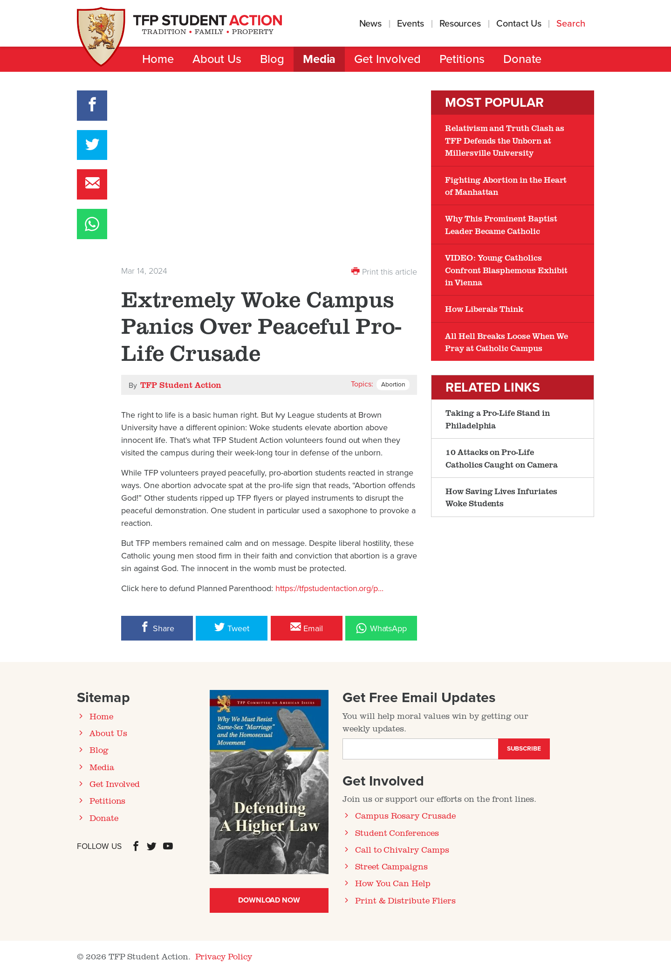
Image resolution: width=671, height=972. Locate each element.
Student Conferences (397, 832)
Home (158, 59)
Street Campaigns (391, 866)
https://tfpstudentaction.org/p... (329, 588)
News (370, 23)
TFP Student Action (180, 384)
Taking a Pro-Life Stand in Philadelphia (497, 418)
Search (572, 23)
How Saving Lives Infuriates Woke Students (501, 497)
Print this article (384, 271)
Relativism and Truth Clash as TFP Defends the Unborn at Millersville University (504, 140)
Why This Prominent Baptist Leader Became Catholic (501, 224)
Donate (522, 59)
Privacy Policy (223, 956)
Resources (460, 23)
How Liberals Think (484, 308)
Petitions (462, 59)
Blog (272, 59)
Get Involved (387, 59)
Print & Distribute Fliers (405, 900)
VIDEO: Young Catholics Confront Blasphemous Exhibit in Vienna (506, 270)
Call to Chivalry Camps (402, 849)
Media (319, 59)
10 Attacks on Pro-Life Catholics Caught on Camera (501, 457)
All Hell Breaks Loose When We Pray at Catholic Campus (506, 341)
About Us (216, 59)
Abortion (393, 384)
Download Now (269, 900)
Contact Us (518, 23)
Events (410, 23)
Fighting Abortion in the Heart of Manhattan (506, 185)
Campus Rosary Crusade (405, 815)
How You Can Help (393, 883)
